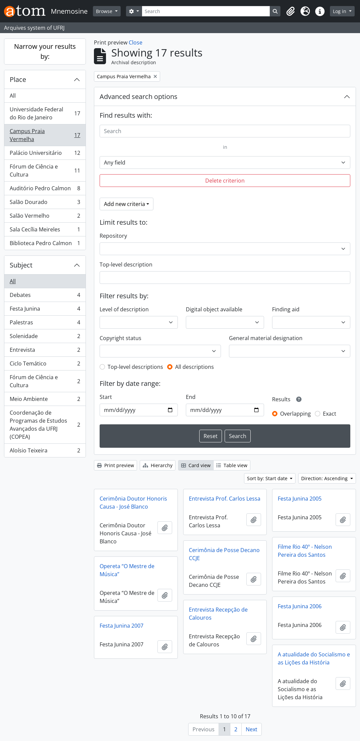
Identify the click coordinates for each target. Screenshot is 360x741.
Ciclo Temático (44, 364)
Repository (113, 235)
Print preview (115, 465)
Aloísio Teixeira (44, 451)
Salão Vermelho (44, 217)
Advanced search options (138, 96)
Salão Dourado (44, 203)
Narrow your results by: (45, 51)
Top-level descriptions (135, 366)
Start (106, 397)
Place (18, 79)
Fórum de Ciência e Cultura (44, 170)
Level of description (124, 309)
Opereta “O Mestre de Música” (127, 570)
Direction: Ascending (325, 478)
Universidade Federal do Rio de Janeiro (44, 113)
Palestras (44, 323)
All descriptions (194, 366)
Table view (231, 465)
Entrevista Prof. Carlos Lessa (224, 498)
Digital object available (214, 309)
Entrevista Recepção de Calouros (218, 613)
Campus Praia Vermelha (44, 135)
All (13, 95)
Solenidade (44, 337)
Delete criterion (225, 180)
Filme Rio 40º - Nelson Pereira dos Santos (305, 550)
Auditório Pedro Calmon (44, 189)
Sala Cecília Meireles (44, 230)
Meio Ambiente (44, 400)
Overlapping (295, 413)
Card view (196, 465)
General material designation (266, 338)
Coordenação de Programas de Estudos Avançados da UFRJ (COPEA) (44, 424)
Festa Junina (44, 310)
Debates (44, 296)
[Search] (206, 11)
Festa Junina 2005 (300, 498)
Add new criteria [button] (124, 204)
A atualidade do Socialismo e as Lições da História (314, 658)
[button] (290, 11)
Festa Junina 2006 (300, 606)
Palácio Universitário (44, 154)
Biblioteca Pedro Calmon (44, 244)
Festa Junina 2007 (121, 625)
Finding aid (285, 309)
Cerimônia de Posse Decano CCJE (224, 554)
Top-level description (126, 264)
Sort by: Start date (268, 478)
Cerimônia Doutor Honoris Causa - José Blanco (133, 502)
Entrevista (44, 351)
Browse (105, 11)
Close (135, 42)
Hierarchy (157, 465)
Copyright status (120, 338)
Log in (340, 11)
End (191, 397)
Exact (329, 413)
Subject (21, 265)
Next (251, 729)
